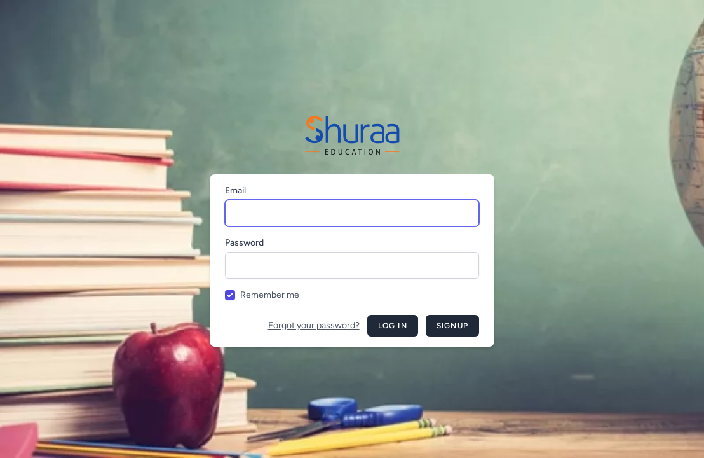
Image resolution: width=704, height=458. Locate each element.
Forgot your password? (314, 325)
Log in (392, 325)
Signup (452, 325)
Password (244, 242)
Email (235, 190)
